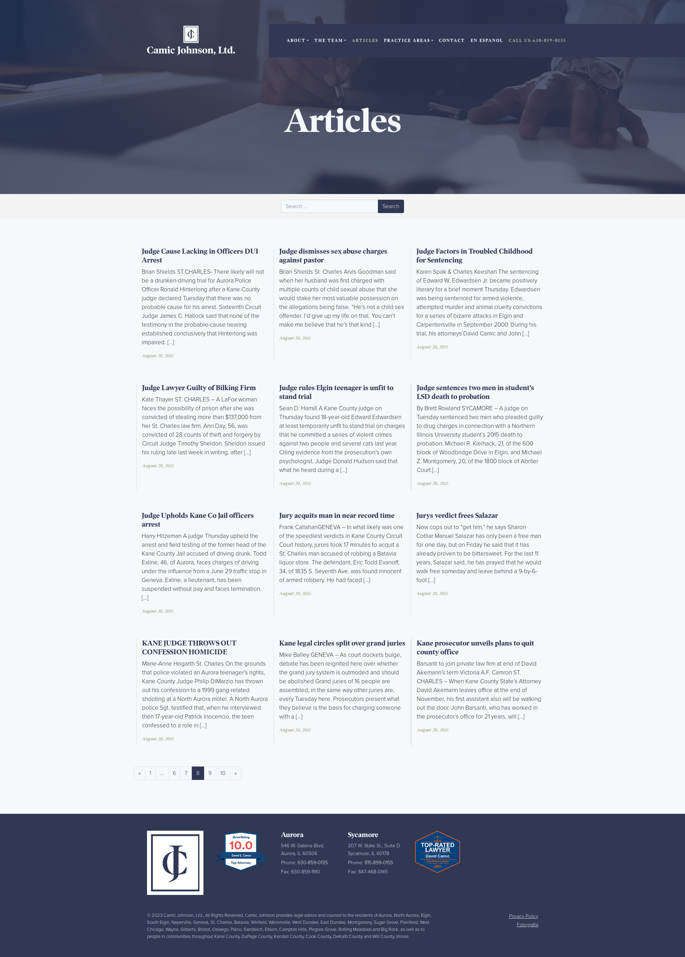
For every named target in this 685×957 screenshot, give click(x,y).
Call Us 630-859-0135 (537, 40)
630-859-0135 (313, 863)
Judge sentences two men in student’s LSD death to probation (475, 392)
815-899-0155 (379, 863)
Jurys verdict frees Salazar (457, 515)
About (296, 40)
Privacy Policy (523, 916)
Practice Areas (407, 40)
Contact (452, 40)
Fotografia (527, 925)
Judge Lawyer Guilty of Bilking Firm (199, 387)
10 (223, 773)
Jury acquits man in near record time (337, 515)
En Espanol (487, 40)
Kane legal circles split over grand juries (342, 643)
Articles (365, 40)
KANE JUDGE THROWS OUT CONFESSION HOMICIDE (189, 647)
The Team (328, 40)
